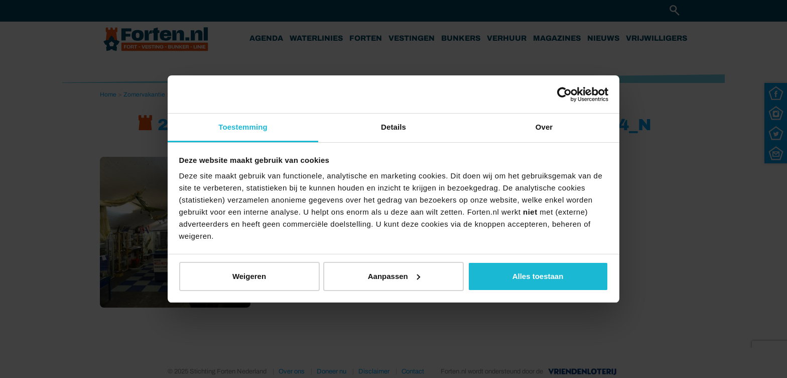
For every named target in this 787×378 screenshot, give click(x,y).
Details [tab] (393, 127)
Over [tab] (544, 127)
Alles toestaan (538, 276)
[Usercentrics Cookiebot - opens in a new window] (564, 94)
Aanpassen (394, 276)
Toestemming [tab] (243, 127)
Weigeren (249, 276)
